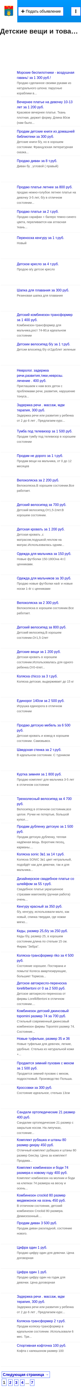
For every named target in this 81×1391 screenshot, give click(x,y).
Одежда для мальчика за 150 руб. (44, 554)
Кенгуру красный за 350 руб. (39, 906)
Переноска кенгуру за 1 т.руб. (40, 238)
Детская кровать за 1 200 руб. (41, 529)
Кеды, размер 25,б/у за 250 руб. (42, 931)
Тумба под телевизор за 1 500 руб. (44, 431)
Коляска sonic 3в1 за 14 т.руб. (41, 854)
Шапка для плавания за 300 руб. (43, 290)
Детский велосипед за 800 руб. (41, 627)
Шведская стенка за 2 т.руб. (39, 750)
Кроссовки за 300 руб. (34, 1087)
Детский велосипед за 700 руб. (41, 505)
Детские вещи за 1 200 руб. (39, 652)
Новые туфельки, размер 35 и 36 (43, 1038)
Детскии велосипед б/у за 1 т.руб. (43, 344)
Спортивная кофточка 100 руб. (41, 1345)
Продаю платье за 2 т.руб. (38, 211)
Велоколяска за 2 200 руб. (38, 480)
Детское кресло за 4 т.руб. (38, 264)
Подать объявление (41, 11)
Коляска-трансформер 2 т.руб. (41, 1321)
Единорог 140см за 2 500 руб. (41, 701)
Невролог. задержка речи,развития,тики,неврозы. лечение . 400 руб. (40, 376)
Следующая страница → (26, 1375)
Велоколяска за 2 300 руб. (38, 603)
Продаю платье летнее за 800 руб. (45, 187)
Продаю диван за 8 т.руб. (37, 161)
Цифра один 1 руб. (32, 1247)
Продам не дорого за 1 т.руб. (40, 456)
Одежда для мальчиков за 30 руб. (44, 578)
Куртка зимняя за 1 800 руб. (39, 774)
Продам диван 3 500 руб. (37, 1223)
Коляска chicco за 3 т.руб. (37, 676)
